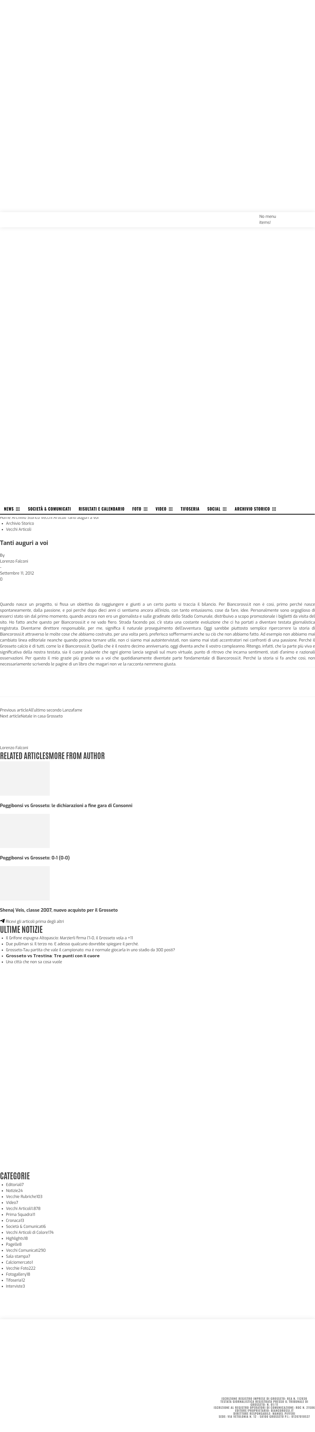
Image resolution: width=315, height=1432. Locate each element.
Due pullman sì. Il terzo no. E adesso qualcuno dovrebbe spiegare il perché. (74, 943)
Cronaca (15, 1220)
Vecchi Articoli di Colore (30, 1232)
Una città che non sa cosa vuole (35, 961)
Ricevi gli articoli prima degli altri (33, 921)
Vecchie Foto (21, 1268)
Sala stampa (18, 1256)
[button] (305, 216)
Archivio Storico (26, 517)
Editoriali (15, 1184)
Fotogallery (18, 1274)
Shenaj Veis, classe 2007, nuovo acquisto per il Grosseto (60, 910)
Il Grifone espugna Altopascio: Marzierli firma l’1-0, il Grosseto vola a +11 (71, 937)
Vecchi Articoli (55, 517)
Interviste (15, 1286)
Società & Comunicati (26, 1226)
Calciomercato (20, 1262)
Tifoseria (16, 1280)
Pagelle (14, 1244)
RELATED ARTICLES (25, 755)
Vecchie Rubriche (25, 1196)
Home (5, 517)
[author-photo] (12, 741)
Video (12, 1202)
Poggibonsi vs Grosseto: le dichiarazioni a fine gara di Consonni (68, 805)
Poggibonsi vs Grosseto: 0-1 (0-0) (36, 858)
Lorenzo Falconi (14, 561)
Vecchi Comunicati (26, 1250)
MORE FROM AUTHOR (79, 755)
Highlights (17, 1238)
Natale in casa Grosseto (42, 716)
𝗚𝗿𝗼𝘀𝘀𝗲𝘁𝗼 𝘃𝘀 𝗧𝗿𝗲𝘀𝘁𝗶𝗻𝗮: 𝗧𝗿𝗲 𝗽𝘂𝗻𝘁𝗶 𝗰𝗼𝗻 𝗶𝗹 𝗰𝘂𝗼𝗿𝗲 (53, 955)
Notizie (14, 1190)
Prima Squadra (21, 1214)
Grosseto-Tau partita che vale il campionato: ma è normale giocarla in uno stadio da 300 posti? (93, 949)
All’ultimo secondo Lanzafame (56, 710)
